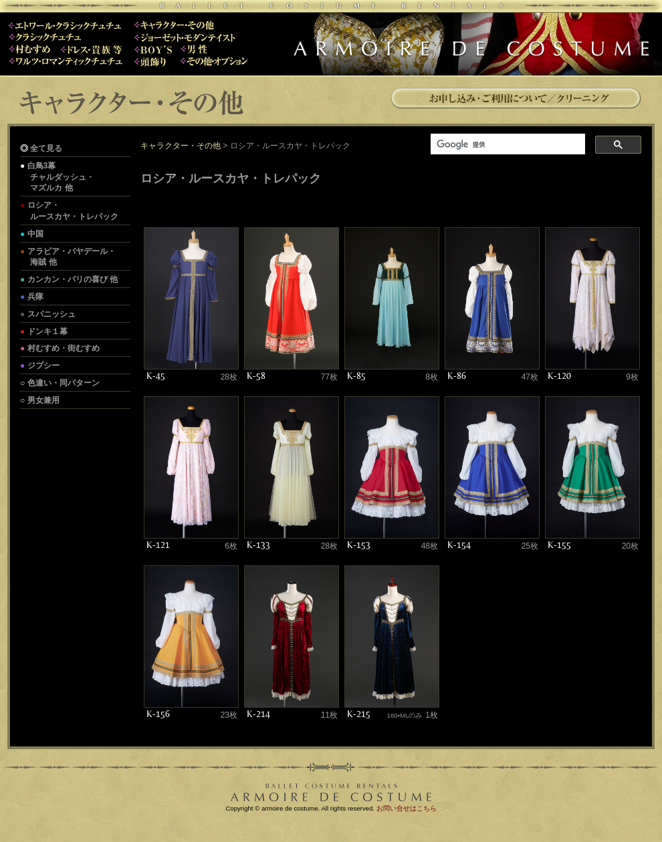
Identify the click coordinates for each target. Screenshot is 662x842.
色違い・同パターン (63, 383)
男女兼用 (43, 400)
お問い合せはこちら (406, 808)
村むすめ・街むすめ (63, 348)
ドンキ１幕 (47, 331)
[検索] (506, 144)
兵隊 (35, 296)
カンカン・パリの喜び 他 (72, 279)
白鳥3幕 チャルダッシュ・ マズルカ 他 (57, 177)
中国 (35, 234)
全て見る (46, 148)
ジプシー (43, 365)
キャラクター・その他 (180, 145)
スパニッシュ (51, 314)
